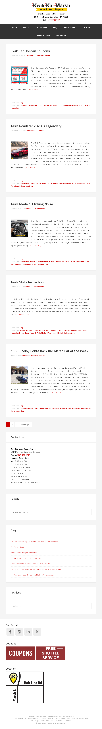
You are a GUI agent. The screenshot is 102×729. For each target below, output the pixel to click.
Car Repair (24, 105)
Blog (21, 103)
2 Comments (40, 209)
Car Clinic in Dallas (18, 547)
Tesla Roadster (27, 186)
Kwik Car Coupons (36, 105)
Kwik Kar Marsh (51, 7)
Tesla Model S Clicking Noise (32, 204)
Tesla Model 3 (30, 333)
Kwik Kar (38, 183)
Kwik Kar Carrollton (50, 183)
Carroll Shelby (38, 408)
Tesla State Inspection (27, 282)
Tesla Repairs (38, 264)
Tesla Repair (15, 186)
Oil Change (63, 105)
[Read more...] (34, 89)
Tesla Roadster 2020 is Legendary (36, 126)
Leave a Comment (43, 56)
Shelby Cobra (86, 408)
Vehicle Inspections (67, 333)
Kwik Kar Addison (27, 330)
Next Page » (25, 424)
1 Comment (40, 130)
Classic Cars (50, 408)
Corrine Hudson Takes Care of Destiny (26, 558)
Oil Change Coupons (76, 105)
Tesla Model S (27, 264)
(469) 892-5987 (53, 20)
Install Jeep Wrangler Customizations (25, 552)
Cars (32, 183)
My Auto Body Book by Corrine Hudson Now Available (32, 575)
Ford (57, 408)
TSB (46, 264)
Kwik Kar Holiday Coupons (30, 51)
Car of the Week (26, 408)
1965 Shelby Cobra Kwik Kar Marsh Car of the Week (49, 351)
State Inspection (78, 183)
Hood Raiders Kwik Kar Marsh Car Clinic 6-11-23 (30, 564)
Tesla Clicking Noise (77, 262)
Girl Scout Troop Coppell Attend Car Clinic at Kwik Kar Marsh (35, 541)
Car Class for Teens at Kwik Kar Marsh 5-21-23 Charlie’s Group (36, 569)
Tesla (88, 183)
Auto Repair (24, 183)
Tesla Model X (53, 333)
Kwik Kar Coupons (51, 105)
